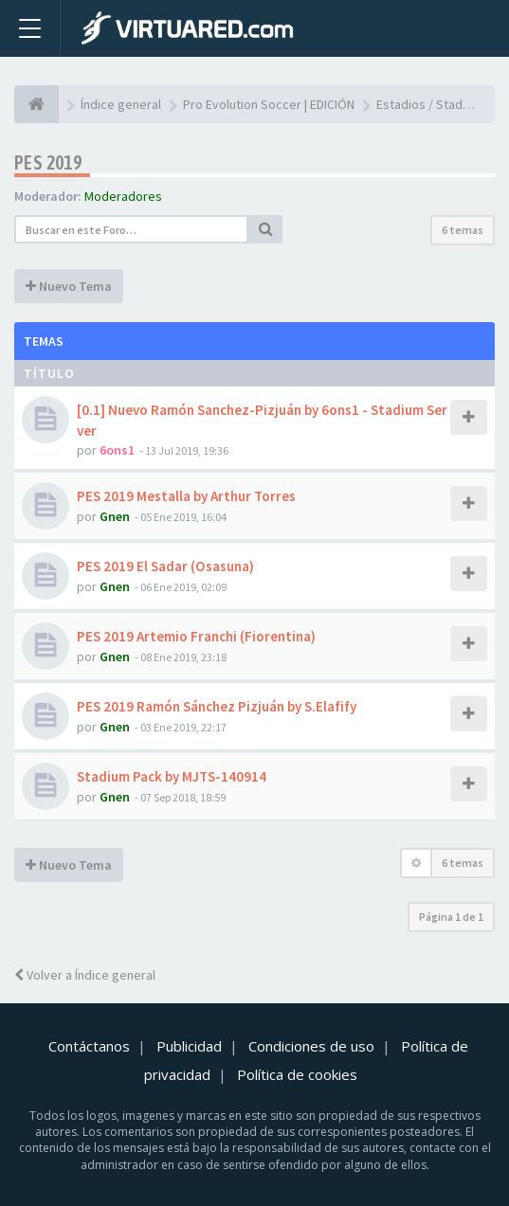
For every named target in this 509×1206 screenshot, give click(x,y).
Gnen (115, 516)
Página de (451, 916)
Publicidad (189, 1045)
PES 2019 (48, 162)
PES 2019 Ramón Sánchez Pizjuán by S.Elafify (216, 706)
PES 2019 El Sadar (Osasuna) (165, 566)
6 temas (462, 230)
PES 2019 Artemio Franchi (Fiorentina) (196, 636)
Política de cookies (297, 1074)
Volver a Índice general (84, 974)
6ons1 (117, 450)
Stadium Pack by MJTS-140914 (171, 776)
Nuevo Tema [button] (69, 286)
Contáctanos (89, 1045)
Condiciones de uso (311, 1045)
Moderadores (123, 196)
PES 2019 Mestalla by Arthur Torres (186, 496)
